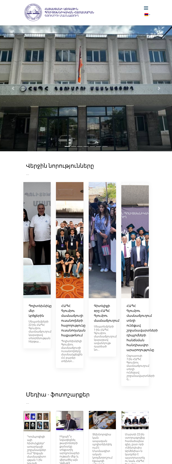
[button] (13, 88)
